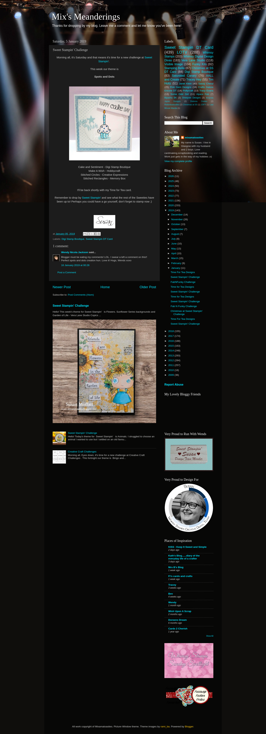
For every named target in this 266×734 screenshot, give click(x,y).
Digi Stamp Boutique (73, 239)
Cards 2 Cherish (177, 628)
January (176, 268)
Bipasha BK (170, 97)
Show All (209, 636)
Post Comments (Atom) (81, 294)
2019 (171, 210)
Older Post (148, 287)
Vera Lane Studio (193, 60)
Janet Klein (185, 83)
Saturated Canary (184, 75)
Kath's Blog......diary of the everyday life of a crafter (184, 557)
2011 (171, 365)
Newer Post (62, 287)
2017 (171, 336)
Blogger (189, 726)
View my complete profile (178, 161)
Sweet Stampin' (92, 197)
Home (105, 287)
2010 (171, 370)
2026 (171, 176)
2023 (171, 190)
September (177, 229)
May (174, 248)
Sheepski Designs (191, 97)
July (173, 238)
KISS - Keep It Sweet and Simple (187, 547)
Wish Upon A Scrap (179, 611)
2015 (171, 345)
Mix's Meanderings (86, 16)
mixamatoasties (194, 137)
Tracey (172, 584)
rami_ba (165, 726)
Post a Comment (66, 272)
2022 (171, 195)
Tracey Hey (193, 79)
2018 (171, 331)
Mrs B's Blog (175, 567)
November (177, 219)
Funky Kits (199, 64)
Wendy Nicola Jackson (74, 252)
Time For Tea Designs (183, 272)
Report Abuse (173, 384)
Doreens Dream (177, 620)
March (175, 258)
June (174, 243)
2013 (171, 355)
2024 (171, 186)
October (176, 224)
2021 (171, 200)
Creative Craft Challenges (82, 451)
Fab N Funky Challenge (184, 306)
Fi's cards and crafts (180, 576)
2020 (171, 205)
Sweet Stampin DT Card (99, 239)
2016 (171, 341)
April (174, 253)
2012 (171, 360)
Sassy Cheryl (205, 83)
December (177, 214)
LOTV (182, 52)
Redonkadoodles (171, 104)
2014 (171, 350)
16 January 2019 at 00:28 (75, 265)
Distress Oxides (198, 101)
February (176, 263)
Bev (170, 593)
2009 (171, 375)
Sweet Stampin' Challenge (71, 305)
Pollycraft (188, 90)
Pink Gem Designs (180, 87)
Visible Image (173, 64)
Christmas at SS (190, 104)
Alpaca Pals (202, 94)
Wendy (172, 602)
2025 (171, 181)
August (175, 234)
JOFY (203, 104)
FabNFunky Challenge (183, 282)
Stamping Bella (174, 68)
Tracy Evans (206, 90)
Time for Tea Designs (182, 286)
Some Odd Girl (179, 94)
